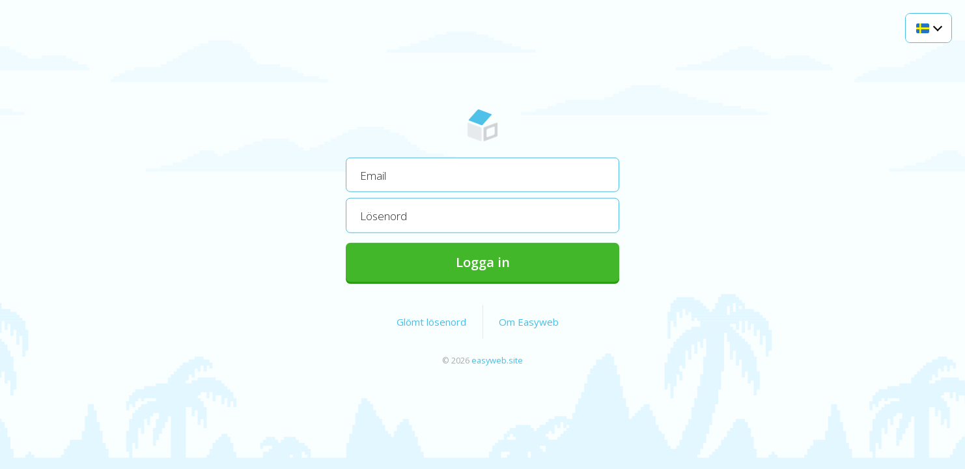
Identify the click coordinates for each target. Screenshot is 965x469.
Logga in (483, 261)
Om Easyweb (529, 321)
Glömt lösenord (431, 321)
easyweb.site (497, 359)
